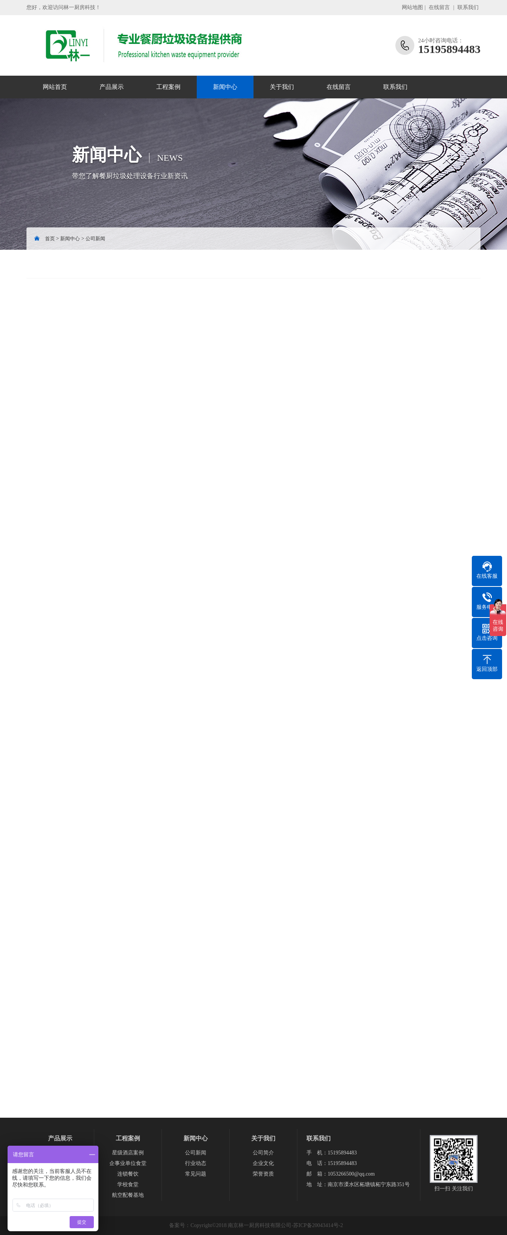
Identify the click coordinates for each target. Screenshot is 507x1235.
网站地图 (412, 7)
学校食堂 (127, 1184)
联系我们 (468, 7)
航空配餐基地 (128, 1195)
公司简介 (263, 1153)
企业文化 (263, 1163)
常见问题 (195, 1174)
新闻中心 (225, 87)
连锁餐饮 (127, 1174)
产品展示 (112, 87)
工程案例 (168, 87)
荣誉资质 (263, 1174)
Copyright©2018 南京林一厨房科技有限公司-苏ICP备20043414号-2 (266, 1225)
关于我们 (282, 87)
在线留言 (439, 7)
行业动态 (195, 1163)
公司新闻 (95, 238)
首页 (50, 238)
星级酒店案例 (128, 1153)
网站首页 (55, 87)
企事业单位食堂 (127, 1163)
